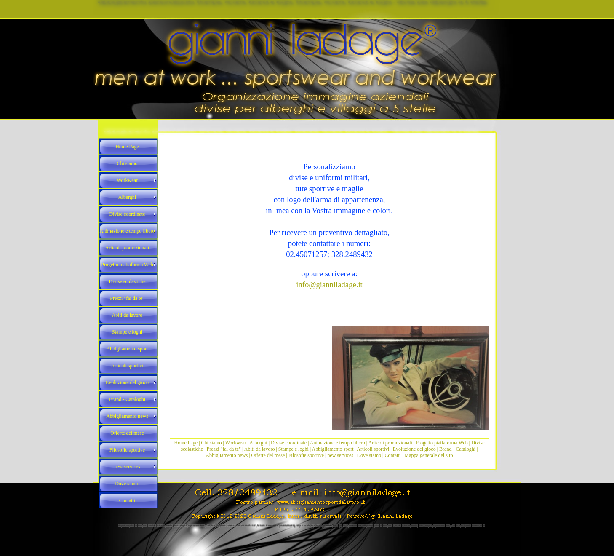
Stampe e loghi (293, 449)
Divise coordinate (289, 443)
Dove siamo (369, 455)
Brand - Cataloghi (458, 449)
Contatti (393, 455)
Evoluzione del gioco (414, 449)
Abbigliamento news (227, 455)
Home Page (186, 443)
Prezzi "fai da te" (224, 449)
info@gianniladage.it (329, 284)
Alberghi (258, 443)
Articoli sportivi (373, 449)
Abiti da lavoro (259, 449)
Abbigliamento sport (333, 449)
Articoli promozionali (390, 443)
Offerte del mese (268, 455)
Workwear (236, 443)
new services (340, 455)
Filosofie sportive (306, 455)
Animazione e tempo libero (337, 443)
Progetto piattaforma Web (441, 443)
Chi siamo (211, 443)
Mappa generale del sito (429, 455)
